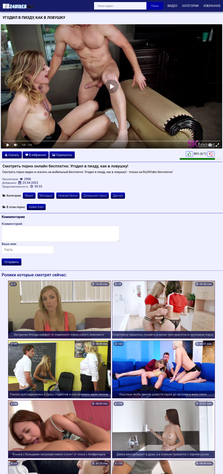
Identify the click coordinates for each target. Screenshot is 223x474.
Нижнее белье (67, 195)
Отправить (11, 262)
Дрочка (118, 195)
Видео (172, 5)
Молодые (46, 195)
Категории (190, 5)
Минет (29, 195)
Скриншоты (62, 155)
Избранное (212, 5)
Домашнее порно (95, 195)
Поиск (155, 5)
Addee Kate (36, 207)
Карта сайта (9, 466)
